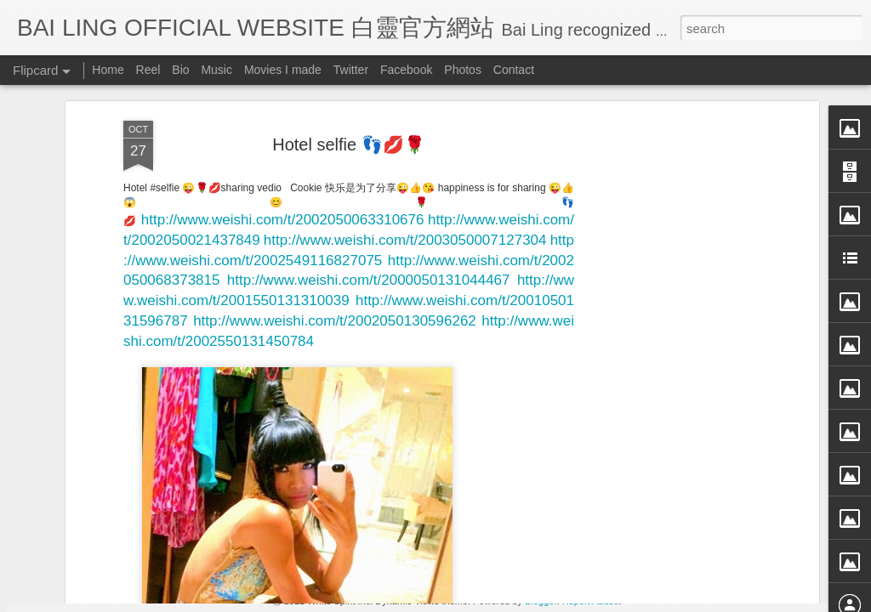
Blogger (540, 601)
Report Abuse (590, 601)
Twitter (350, 69)
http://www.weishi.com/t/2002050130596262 (334, 170)
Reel (148, 69)
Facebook (406, 69)
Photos (462, 69)
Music (216, 69)
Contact (513, 69)
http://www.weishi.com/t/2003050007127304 (405, 88)
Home (107, 69)
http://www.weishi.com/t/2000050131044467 (368, 129)
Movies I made (283, 69)
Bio (180, 69)
